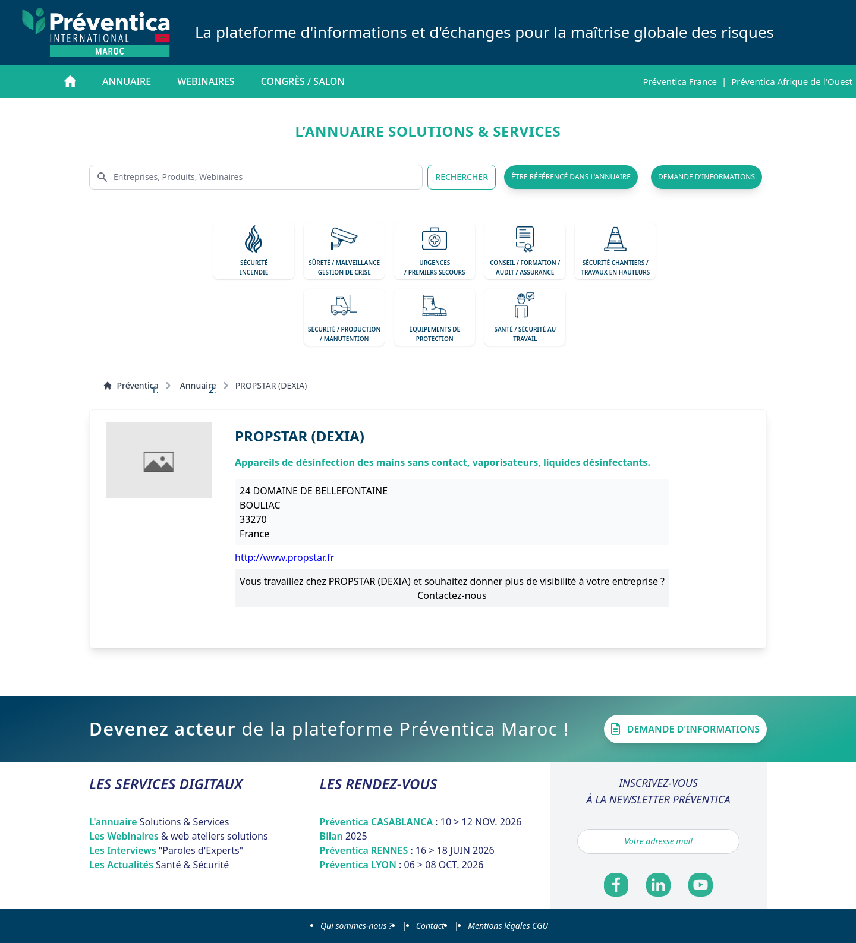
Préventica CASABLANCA (421, 821)
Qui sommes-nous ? (356, 925)
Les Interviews (166, 850)
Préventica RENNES (407, 850)
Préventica (131, 385)
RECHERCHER (461, 176)
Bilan (343, 836)
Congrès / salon (303, 81)
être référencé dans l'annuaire (571, 177)
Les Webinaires (178, 836)
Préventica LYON (402, 864)
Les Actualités (159, 864)
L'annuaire (159, 821)
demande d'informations (706, 177)
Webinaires (205, 81)
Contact (430, 925)
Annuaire (126, 81)
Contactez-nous (452, 595)
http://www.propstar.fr (284, 557)
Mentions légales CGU (508, 925)
